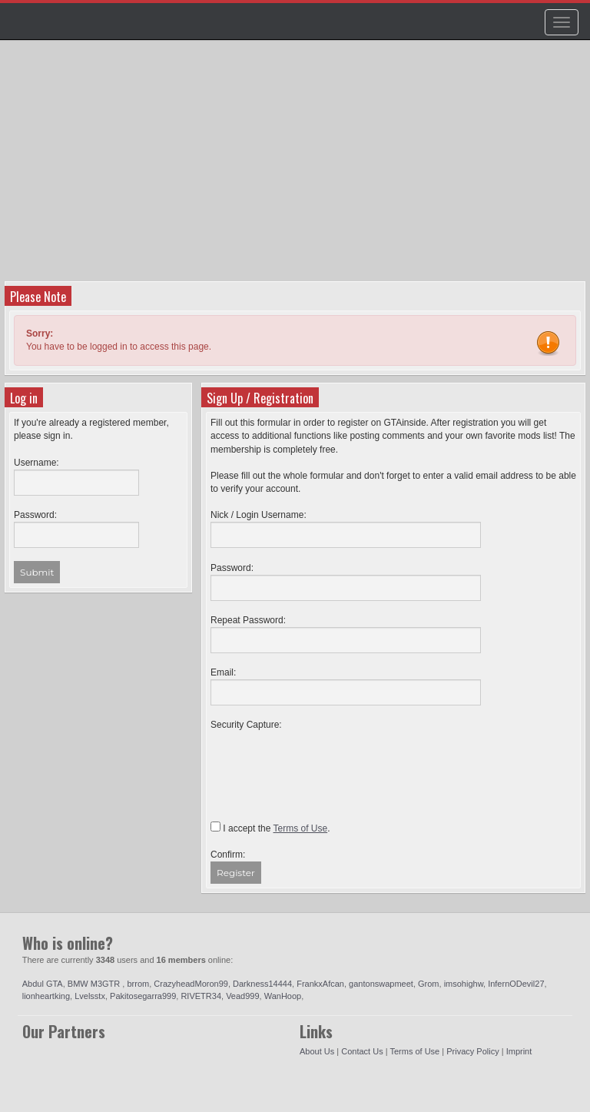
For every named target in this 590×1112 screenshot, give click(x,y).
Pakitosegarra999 (143, 996)
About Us (317, 1051)
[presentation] (327, 762)
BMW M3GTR (95, 983)
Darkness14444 (262, 983)
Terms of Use (414, 1051)
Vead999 (242, 996)
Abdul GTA (42, 983)
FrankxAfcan (320, 983)
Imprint (519, 1051)
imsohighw (463, 983)
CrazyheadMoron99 (191, 983)
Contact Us (362, 1051)
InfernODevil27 (516, 983)
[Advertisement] (297, 166)
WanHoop (283, 996)
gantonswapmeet (381, 983)
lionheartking (46, 996)
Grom (428, 983)
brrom (138, 983)
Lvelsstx (90, 996)
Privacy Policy (472, 1051)
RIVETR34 (201, 996)
